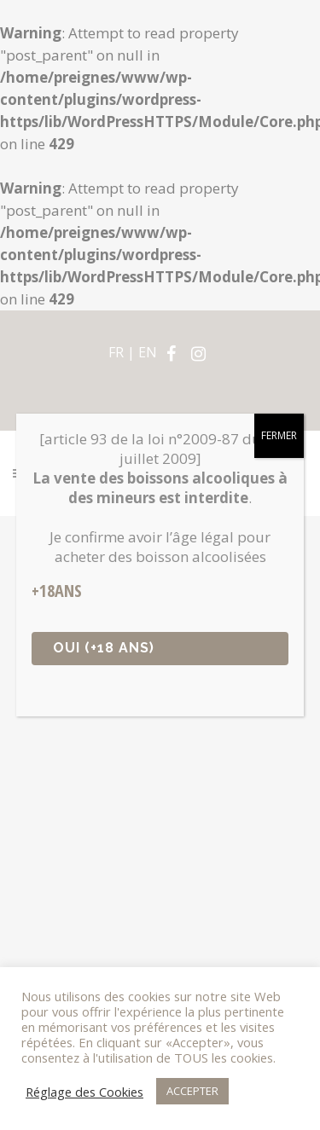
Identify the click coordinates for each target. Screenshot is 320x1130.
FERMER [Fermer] (279, 435)
